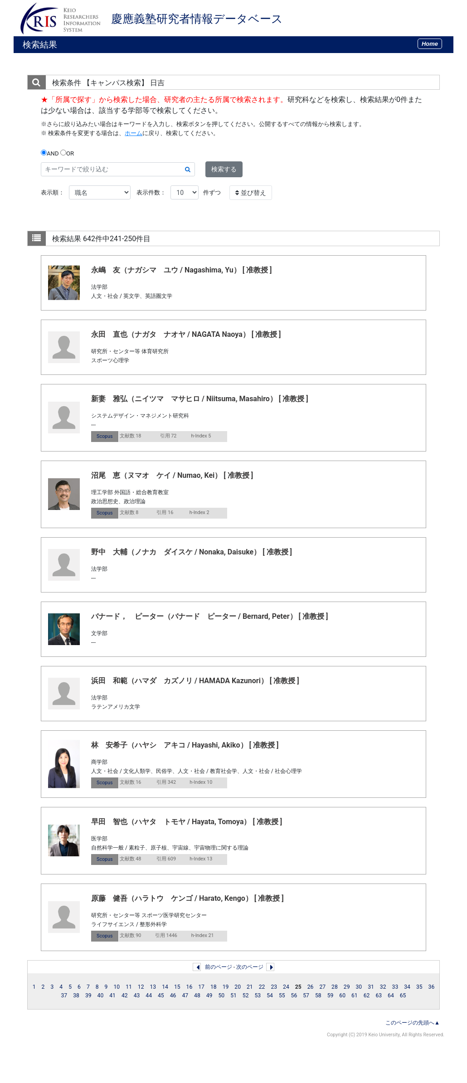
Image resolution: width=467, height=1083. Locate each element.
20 (237, 987)
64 (391, 995)
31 (371, 987)
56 (294, 995)
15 (177, 987)
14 (165, 987)
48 (197, 995)
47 (185, 995)
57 (306, 995)
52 (246, 995)
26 (310, 987)
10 (116, 987)
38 (76, 995)
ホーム (133, 133)
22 (262, 987)
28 (334, 987)
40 (100, 995)
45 (161, 995)
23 (274, 987)
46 (173, 995)
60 (342, 995)
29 (347, 987)
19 (226, 987)
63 (378, 995)
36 (431, 987)
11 (129, 987)
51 (233, 995)
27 (322, 987)
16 (189, 987)
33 (395, 987)
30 (358, 987)
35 (419, 987)
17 (201, 987)
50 (221, 995)
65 (403, 995)
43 (137, 995)
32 (383, 987)
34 (407, 987)
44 (149, 995)
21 (250, 987)
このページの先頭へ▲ (412, 1023)
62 (367, 995)
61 (354, 995)
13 (153, 987)
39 (88, 995)
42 (125, 995)
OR (67, 153)
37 (64, 995)
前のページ (218, 967)
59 (330, 995)
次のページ (249, 967)
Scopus (104, 436)
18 (213, 987)
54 (270, 995)
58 (318, 995)
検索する (224, 169)
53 (258, 995)
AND (50, 153)
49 (209, 995)
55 (282, 995)
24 (286, 987)
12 (141, 987)
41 (112, 995)
